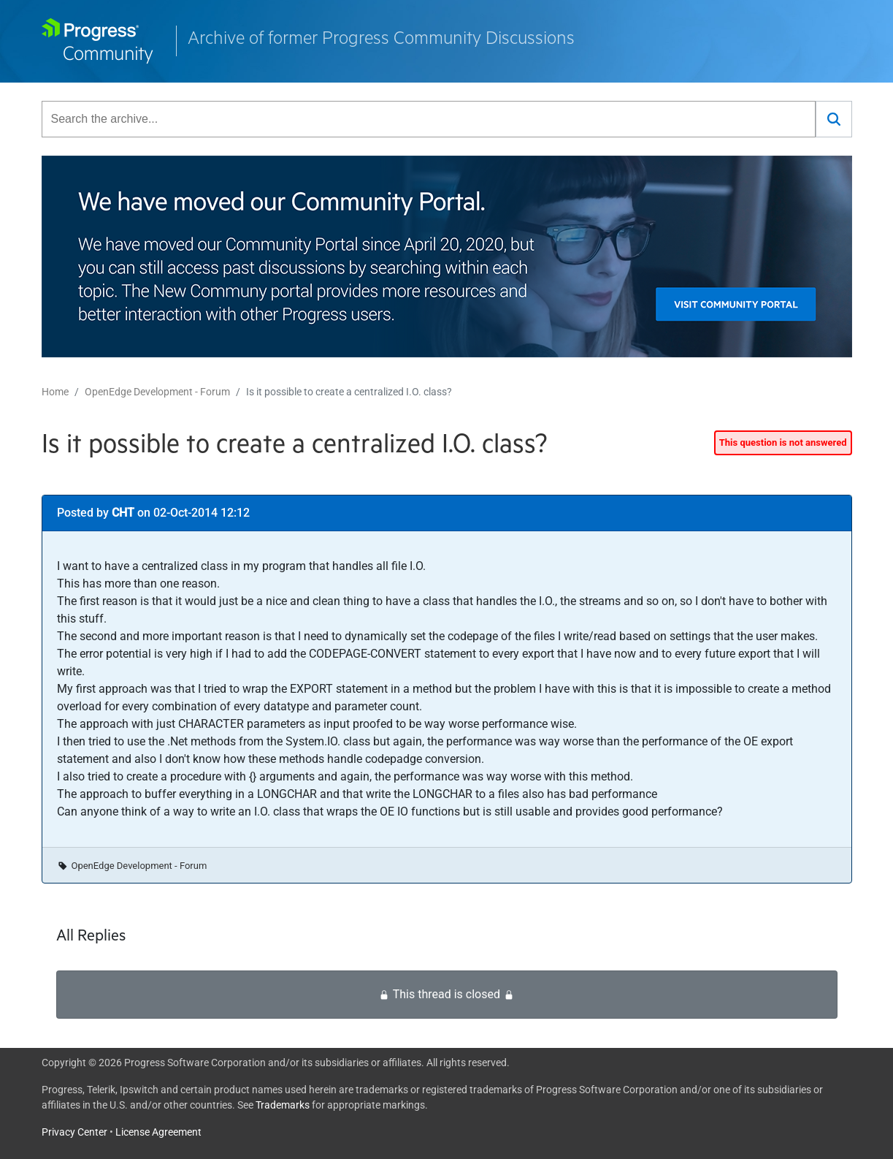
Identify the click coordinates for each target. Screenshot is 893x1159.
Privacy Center (74, 1132)
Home (55, 392)
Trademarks (283, 1105)
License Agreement (158, 1132)
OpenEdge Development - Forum (157, 392)
